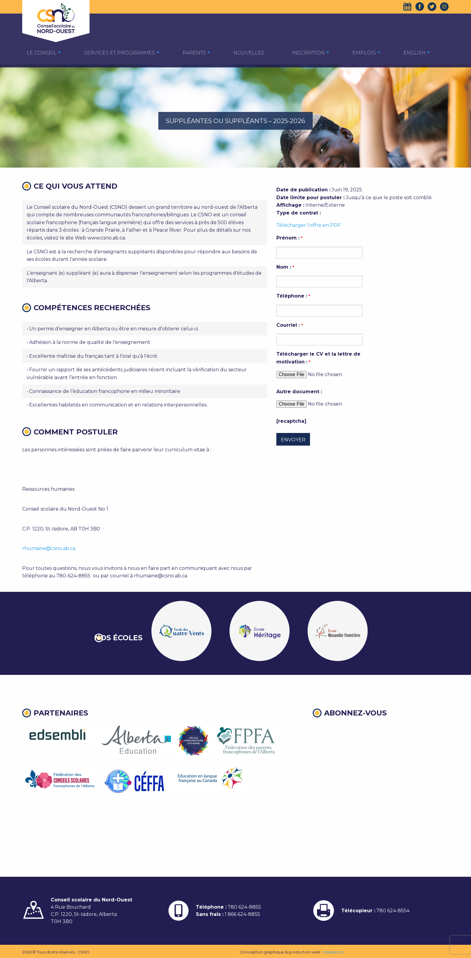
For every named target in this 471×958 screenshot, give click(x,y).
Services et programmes (119, 53)
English (414, 53)
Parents (194, 53)
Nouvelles (248, 53)
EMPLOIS (364, 53)
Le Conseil (41, 53)
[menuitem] (41, 52)
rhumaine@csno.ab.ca (48, 548)
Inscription (308, 53)
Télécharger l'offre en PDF (308, 225)
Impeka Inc (333, 952)
